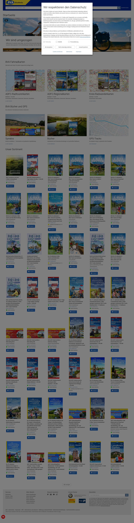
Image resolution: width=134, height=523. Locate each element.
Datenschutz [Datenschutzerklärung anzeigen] (69, 51)
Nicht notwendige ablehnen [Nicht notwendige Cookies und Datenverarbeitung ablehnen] (65, 47)
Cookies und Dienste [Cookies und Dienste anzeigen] (57, 51)
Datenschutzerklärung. (85, 37)
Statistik (60, 42)
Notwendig (48, 42)
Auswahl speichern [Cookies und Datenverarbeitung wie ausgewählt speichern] (83, 47)
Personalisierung (74, 42)
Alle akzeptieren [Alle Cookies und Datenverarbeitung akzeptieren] (48, 47)
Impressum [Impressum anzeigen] (78, 51)
